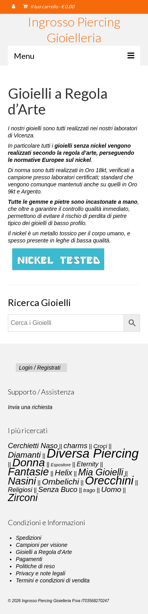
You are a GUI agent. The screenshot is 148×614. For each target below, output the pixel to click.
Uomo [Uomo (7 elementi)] (111, 489)
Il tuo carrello (48, 6)
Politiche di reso (35, 566)
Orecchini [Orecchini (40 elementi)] (109, 480)
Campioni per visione (41, 545)
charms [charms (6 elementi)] (75, 445)
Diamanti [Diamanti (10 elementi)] (24, 454)
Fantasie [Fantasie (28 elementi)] (28, 472)
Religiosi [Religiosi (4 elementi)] (20, 489)
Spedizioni (28, 538)
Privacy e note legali (40, 573)
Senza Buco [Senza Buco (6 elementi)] (57, 489)
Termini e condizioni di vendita (53, 580)
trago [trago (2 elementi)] (89, 490)
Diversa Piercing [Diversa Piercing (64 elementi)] (93, 453)
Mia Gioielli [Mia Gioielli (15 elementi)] (100, 472)
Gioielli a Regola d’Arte (44, 552)
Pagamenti (29, 559)
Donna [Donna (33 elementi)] (28, 462)
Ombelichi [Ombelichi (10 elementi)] (60, 481)
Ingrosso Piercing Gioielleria (74, 29)
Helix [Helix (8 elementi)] (63, 472)
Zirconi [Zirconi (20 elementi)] (22, 497)
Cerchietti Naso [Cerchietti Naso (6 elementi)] (33, 445)
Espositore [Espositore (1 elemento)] (61, 464)
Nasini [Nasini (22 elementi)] (22, 480)
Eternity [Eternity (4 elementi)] (87, 464)
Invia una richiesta (30, 407)
